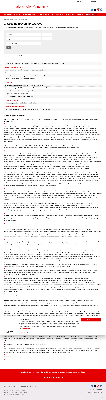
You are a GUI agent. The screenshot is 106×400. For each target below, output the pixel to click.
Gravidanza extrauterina (61, 218)
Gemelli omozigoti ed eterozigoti (37, 215)
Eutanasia (84, 197)
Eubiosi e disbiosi (77, 197)
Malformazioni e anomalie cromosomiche (84, 251)
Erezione (29, 195)
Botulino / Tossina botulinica (10, 147)
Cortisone (63, 166)
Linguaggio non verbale (78, 243)
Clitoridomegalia (36, 161)
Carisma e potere (90, 153)
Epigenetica (99, 193)
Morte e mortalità (40, 260)
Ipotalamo (20, 236)
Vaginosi (71, 348)
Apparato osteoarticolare (58, 136)
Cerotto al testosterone (9, 157)
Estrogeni (43, 197)
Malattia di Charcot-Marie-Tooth (78, 249)
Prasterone (6, 287)
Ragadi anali (42, 300)
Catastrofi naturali (47, 155)
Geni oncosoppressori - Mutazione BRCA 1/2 (83, 215)
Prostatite (54, 289)
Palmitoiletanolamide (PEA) (10, 278)
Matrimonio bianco (8, 254)
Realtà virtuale (58, 302)
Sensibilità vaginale (49, 313)
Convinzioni (29, 166)
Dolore (17, 182)
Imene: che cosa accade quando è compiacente (19, 91)
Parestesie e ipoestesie (67, 278)
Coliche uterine (97, 161)
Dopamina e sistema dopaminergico (47, 185)
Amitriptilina (18, 132)
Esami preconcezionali (59, 195)
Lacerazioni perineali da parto (24, 241)
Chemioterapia (81, 157)
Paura (60, 280)
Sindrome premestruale (51, 322)
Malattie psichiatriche (51, 251)
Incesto (41, 231)
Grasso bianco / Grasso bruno (33, 218)
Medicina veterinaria (29, 254)
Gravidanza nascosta (73, 218)
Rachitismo (6, 300)
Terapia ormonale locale (29, 336)
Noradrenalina (50, 266)
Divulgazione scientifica (9, 182)
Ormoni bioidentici (32, 272)
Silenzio (98, 315)
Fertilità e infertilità (44, 207)
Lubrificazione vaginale (30, 244)
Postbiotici (88, 286)
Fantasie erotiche (28, 203)
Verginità (6, 350)
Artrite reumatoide (8, 137)
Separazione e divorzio (94, 313)
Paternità (27, 280)
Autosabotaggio (94, 139)
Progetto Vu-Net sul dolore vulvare (26, 289)
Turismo (92, 340)
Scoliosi (5, 311)
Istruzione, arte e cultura (79, 236)
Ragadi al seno (34, 300)
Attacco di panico (97, 137)
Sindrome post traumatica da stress (36, 322)
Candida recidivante (19, 153)
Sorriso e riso (50, 326)
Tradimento (58, 338)
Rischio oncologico (75, 305)
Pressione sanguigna (25, 287)
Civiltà (85, 159)
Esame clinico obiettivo (47, 195)
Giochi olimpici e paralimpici (64, 217)
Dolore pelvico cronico (64, 183)
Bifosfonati (58, 145)
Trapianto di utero (8, 340)
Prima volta (40, 287)
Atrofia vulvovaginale (74, 137)
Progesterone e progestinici (10, 289)
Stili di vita (34, 328)
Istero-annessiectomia (67, 236)
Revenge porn (68, 303)
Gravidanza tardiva (83, 218)
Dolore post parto (75, 183)
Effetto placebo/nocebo (9, 191)
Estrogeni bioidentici (52, 197)
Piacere (48, 282)
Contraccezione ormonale (90, 164)
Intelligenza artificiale (40, 233)
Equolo (24, 195)
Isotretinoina (43, 236)
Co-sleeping (58, 161)
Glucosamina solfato (8, 218)
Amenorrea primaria (80, 130)
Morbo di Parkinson (20, 260)
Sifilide (93, 315)
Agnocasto (69, 128)
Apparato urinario (69, 136)
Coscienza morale (71, 166)
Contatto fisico (49, 164)
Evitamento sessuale (92, 197)
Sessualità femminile (35, 315)
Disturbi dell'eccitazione (9, 178)
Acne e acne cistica (56, 126)
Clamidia (90, 159)
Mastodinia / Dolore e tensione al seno (71, 252)
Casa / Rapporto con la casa (10, 155)
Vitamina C (6, 352)
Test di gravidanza (88, 336)
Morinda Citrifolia (30, 260)
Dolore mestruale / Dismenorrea (62, 182)
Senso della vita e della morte (80, 313)
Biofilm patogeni (66, 145)
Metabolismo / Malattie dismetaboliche (61, 256)
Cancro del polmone (52, 152)
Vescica (26, 350)
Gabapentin (6, 215)
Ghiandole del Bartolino (15, 217)
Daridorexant (7, 172)
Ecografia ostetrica (32, 190)
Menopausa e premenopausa (86, 254)
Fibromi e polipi (94, 207)
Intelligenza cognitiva (52, 233)
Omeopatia (52, 270)
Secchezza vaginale (69, 311)
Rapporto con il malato (64, 300)
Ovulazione (32, 274)
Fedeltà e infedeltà (20, 207)
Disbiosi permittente (45, 176)
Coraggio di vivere (46, 166)
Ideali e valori (10, 229)
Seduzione (88, 311)
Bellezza (53, 145)
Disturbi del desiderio (92, 176)
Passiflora (21, 280)
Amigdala (11, 132)
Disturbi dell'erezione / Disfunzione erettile (26, 178)
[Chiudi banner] (103, 383)
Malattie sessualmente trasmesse (65, 251)
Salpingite (27, 310)
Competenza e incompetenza (59, 163)
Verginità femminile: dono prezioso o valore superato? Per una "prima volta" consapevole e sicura (34, 63)
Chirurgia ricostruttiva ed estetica (23, 159)
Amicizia (6, 132)
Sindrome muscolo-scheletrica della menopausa (15, 322)
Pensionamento (7, 282)
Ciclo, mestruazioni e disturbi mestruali (41, 159)
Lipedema (6, 244)
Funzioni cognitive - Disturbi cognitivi (32, 210)
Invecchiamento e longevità (50, 235)
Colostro (28, 163)
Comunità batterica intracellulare (12, 164)
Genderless (49, 215)
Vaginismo (65, 348)
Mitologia (90, 258)
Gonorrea (23, 218)
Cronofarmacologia (61, 168)
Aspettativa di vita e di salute (51, 137)
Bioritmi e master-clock (77, 145)
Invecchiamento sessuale (77, 235)
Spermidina (57, 326)
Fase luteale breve (33, 205)
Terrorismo (69, 336)
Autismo (19, 139)
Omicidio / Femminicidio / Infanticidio (65, 270)
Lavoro (52, 241)
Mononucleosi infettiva (9, 260)
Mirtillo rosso (58, 258)
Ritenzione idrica (85, 305)
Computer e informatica (84, 163)
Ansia (43, 134)
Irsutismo (36, 236)
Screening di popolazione (14, 311)
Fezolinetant (64, 207)
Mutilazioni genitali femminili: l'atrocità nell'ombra (21, 103)
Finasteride (18, 209)
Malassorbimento (61, 249)
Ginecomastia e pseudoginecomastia (47, 217)
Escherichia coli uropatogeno (88, 195)
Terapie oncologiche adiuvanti (58, 336)
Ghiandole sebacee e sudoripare (30, 217)
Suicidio (59, 328)
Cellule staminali (73, 155)
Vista (77, 350)
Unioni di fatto (42, 344)
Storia (43, 328)
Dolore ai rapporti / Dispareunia (28, 182)
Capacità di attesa (29, 153)
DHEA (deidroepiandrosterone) (11, 174)
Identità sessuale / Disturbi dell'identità (24, 229)
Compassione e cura (46, 163)
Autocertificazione (37, 139)
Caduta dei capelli (8, 152)
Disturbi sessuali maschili (10, 180)
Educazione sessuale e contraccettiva (88, 190)
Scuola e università (26, 311)
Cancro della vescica (8, 153)
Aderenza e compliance (93, 126)
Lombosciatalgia (19, 244)
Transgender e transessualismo (85, 338)
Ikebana (58, 229)
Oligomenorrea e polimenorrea (30, 270)
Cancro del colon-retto (40, 152)
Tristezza (35, 340)
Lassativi (34, 241)
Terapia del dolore (76, 334)
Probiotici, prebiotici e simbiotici (59, 287)
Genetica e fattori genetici (65, 215)
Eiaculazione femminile (40, 191)
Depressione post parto (70, 172)
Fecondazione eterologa (9, 207)
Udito (5, 344)
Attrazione (13, 139)
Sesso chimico (25, 315)
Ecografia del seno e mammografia (18, 190)
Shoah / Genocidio (80, 315)
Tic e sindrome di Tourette (22, 338)
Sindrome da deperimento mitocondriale (17, 317)
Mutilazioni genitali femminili (60, 260)
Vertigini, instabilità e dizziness (16, 350)
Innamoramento (97, 231)
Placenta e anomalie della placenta (56, 286)
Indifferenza (53, 231)
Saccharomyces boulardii (10, 310)
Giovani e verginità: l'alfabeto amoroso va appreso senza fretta (24, 85)
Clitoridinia (28, 161)
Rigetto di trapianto (44, 305)
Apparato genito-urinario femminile (31, 136)
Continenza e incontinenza (60, 164)
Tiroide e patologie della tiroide (37, 338)
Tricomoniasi (29, 340)
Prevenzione (34, 287)
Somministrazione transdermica (24, 326)
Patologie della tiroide (53, 280)
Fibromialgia (7, 209)
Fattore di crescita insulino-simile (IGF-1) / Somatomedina (52, 205)
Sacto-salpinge (20, 310)
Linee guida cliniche (49, 243)
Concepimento (24, 164)
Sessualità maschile (45, 315)
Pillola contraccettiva (79, 284)
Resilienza (26, 303)
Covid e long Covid (80, 166)
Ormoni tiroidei (41, 272)
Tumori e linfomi (85, 340)
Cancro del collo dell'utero (28, 152)
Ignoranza (52, 229)
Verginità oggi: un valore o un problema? (17, 94)
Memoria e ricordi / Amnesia (56, 254)
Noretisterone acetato (60, 266)
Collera (11, 163)
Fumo (21, 210)
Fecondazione (75, 205)
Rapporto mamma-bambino (10, 302)
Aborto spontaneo (26, 125)
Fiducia (12, 209)
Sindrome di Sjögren (44, 321)
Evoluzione (6, 199)
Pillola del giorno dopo (41, 286)
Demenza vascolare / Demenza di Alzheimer (32, 172)
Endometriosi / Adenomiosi (34, 193)
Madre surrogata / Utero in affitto (27, 249)
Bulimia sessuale (62, 147)
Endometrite (45, 193)
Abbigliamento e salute (9, 125)
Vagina (59, 348)
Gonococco (16, 218)
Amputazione (55, 132)
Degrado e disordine (16, 172)
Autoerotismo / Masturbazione (58, 139)
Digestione (6, 176)
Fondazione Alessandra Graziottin (96, 2)
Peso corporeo (28, 282)
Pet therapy (35, 282)
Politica (76, 286)
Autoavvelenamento (27, 139)
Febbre (69, 205)
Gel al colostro (20, 215)
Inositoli (5, 233)
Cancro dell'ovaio (74, 152)
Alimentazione (92, 128)
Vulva (61, 352)
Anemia (28, 134)
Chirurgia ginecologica (91, 157)
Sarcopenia (81, 310)
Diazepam (89, 174)
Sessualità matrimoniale (57, 315)
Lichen (41, 243)
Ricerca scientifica (25, 305)
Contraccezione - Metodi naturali (75, 164)
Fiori (23, 209)
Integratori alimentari (29, 233)
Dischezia (61, 176)
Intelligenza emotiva (63, 233)
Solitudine (13, 326)
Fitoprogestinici (50, 209)
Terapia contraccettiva (65, 334)
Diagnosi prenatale (72, 174)
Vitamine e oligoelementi (29, 352)
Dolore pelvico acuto (53, 183)
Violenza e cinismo (56, 350)
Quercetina (15, 295)
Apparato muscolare (46, 136)
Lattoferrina (47, 241)
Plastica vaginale (69, 286)
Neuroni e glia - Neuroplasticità (80, 264)
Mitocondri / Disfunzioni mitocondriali (77, 258)
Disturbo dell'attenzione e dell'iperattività (83, 180)
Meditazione (38, 254)
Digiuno (11, 176)
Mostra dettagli (22, 397)
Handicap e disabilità (9, 225)
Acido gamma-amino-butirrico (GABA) (26, 126)
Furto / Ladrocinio (47, 210)
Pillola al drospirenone (89, 282)
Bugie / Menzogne (43, 147)
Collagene (6, 163)
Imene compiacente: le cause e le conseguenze (19, 73)
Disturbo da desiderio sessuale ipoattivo (44, 180)
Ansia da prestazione (51, 134)
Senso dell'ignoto (68, 313)
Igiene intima (46, 229)
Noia (37, 266)
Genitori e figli (98, 215)
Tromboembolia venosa (44, 340)
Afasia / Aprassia (49, 128)
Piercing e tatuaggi (55, 282)
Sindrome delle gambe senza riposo (29, 321)
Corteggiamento (56, 166)
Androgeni (79, 132)
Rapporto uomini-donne (48, 302)
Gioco (73, 217)
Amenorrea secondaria (91, 130)
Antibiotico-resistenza (68, 134)
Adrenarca (41, 128)
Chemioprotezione (72, 157)
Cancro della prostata (94, 152)
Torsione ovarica (50, 338)
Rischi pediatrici (66, 305)
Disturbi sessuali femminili (94, 178)
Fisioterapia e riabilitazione (31, 209)
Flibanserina (71, 209)
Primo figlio (47, 287)
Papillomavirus (57, 278)
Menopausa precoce (20, 256)
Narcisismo (25, 264)
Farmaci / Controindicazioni (54, 203)
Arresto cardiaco (88, 136)
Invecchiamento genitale (64, 235)
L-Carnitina (12, 241)
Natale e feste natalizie (34, 264)
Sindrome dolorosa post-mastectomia (58, 321)
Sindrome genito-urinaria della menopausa (79, 321)
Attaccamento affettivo (86, 137)
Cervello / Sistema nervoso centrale (35, 157)
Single (59, 322)
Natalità (42, 264)
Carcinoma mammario (72, 153)
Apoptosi (20, 136)
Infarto (58, 231)
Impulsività (36, 231)
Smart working (69, 324)
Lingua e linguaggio (66, 243)
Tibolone (13, 338)
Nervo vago (57, 264)
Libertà (29, 243)
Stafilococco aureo (8, 328)
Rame (47, 300)
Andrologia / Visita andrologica (90, 132)
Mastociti (59, 252)
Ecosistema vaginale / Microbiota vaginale (48, 190)
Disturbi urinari (20, 180)
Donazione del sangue (21, 185)
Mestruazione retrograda (45, 256)
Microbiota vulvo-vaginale (32, 258)
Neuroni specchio (93, 264)
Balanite (31, 145)
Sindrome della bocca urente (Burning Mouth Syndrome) (33, 319)
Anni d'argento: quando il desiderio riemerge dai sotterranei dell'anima (27, 88)
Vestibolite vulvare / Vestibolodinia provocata (40, 350)
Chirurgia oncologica (9, 159)
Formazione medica (8, 210)
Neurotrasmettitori (30, 266)
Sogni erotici (7, 326)
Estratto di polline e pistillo (19, 197)
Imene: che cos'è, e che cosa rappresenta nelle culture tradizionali (25, 76)
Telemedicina (33, 334)
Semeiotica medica (8, 313)
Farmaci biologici (80, 203)
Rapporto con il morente (76, 300)
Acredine (64, 126)
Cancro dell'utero (84, 152)
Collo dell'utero (17, 163)
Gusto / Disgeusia (12, 220)
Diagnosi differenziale (41, 174)
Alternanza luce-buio (54, 130)
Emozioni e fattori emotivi (10, 193)
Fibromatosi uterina (84, 207)
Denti (45, 172)
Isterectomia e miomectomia (53, 236)
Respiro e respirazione (35, 303)
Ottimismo (93, 272)
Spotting (83, 326)
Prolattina (43, 289)
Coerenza (83, 161)
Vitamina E (19, 352)
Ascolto (26, 137)
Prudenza (78, 289)
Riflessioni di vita (35, 305)
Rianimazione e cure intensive (80, 303)
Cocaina (64, 161)
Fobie (92, 209)
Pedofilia (75, 280)
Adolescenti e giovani (9, 128)
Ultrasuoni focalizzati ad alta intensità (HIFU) (27, 344)
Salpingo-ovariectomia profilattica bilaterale (41, 310)
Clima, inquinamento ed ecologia (11, 161)
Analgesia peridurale (64, 132)
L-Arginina (6, 241)
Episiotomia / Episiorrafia (15, 195)
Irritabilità (30, 236)
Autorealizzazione (84, 139)
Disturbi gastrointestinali (61, 178)
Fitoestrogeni (43, 209)
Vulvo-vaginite (67, 352)
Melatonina (45, 254)
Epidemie (92, 193)
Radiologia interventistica (16, 300)
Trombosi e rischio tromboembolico (59, 340)
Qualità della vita (8, 295)
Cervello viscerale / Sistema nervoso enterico (56, 157)
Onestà (95, 270)
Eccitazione (6, 190)
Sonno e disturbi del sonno (39, 326)
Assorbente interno (63, 137)
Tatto (27, 334)
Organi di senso (17, 272)
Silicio (5, 317)
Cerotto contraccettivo (21, 157)
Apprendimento (79, 136)
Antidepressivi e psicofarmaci (81, 134)
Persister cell (20, 282)
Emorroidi (94, 191)
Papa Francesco (37, 278)
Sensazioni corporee (18, 313)
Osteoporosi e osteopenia (84, 272)
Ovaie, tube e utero (8, 274)
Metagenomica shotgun (77, 256)
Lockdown (12, 244)
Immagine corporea (78, 229)
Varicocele (97, 348)
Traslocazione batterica (19, 340)
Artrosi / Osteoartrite (19, 137)
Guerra (5, 220)
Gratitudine (44, 218)
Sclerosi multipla (94, 310)
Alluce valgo (33, 130)
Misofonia (65, 258)
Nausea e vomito (50, 264)
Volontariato (42, 352)
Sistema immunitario (90, 322)
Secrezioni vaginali (80, 311)
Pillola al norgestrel (8, 284)
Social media (84, 324)
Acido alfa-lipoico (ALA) (77, 125)
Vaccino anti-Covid (29, 348)
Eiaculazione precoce (53, 191)
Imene (62, 229)
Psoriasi (5, 291)
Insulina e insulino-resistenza (15, 233)
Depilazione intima (52, 172)
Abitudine (18, 125)
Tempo (51, 334)
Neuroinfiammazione (66, 264)
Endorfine (52, 193)
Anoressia (38, 134)
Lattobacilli (40, 241)
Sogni (98, 324)
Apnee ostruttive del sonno (10, 136)
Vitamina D (12, 352)
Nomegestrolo (42, 266)
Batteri (41, 145)
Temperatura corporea (42, 334)
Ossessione (61, 272)
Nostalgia (69, 266)
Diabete (21, 174)
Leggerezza (87, 241)
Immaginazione (69, 229)
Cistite (71, 159)
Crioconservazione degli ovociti (11, 168)
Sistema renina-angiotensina (41, 324)
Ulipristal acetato (11, 344)
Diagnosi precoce (51, 174)
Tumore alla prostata (74, 340)
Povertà (98, 286)
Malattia (68, 249)
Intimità (33, 235)
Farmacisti (15, 205)
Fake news (6, 203)
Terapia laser (19, 336)
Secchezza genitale (36, 311)
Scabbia (87, 310)
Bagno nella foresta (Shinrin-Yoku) (20, 145)
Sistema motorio (16, 324)
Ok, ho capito (90, 385)
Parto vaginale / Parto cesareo (11, 280)
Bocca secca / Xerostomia (94, 145)
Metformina (87, 256)
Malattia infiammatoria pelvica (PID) (12, 251)
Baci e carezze (7, 145)
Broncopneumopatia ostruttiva (31, 147)
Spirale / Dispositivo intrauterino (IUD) (70, 326)
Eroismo (39, 195)
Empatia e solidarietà (22, 193)
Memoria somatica (68, 254)
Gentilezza (6, 217)
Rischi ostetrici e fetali (56, 305)
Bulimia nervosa (53, 147)
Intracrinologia (39, 235)
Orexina (11, 272)
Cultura (77, 168)
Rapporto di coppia (88, 300)
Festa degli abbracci (55, 207)
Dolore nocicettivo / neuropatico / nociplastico (14, 183)
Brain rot (20, 147)
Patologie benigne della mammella (38, 280)
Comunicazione (94, 163)
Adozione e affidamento (20, 128)
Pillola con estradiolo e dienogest (22, 284)
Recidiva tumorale (84, 302)
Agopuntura (75, 128)
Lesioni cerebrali (8, 243)
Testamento (96, 336)
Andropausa (7, 134)
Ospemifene (54, 272)
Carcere (63, 153)
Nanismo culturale (16, 264)
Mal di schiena (52, 249)
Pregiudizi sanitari (14, 287)
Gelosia (27, 215)
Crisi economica (42, 168)
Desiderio (86, 172)
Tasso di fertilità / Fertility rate (18, 334)
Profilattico (77, 287)
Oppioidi (6, 272)
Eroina (34, 195)
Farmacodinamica (24, 205)
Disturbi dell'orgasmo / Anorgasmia (46, 178)
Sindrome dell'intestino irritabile (51, 317)
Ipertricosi (6, 236)
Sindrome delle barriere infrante (11, 321)
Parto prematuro (85, 278)
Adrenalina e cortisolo (33, 128)
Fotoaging (16, 210)
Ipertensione (96, 235)
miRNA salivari (50, 258)
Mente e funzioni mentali (32, 256)
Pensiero (94, 280)
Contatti (80, 14)
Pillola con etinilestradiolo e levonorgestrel (63, 284)
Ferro (37, 207)
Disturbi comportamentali (80, 176)
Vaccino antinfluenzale (51, 348)
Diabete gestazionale (29, 174)
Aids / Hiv (82, 128)
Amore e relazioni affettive (44, 132)
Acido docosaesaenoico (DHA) (91, 125)
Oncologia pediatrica (88, 270)
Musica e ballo (48, 260)
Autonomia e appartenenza (72, 139)
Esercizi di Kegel (7, 197)
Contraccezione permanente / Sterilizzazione (14, 166)
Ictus (5, 229)
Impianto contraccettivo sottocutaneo (23, 231)
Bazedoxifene (47, 145)
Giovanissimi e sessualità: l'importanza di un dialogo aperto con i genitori (27, 109)
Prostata (48, 289)
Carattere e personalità (40, 153)
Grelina (91, 218)
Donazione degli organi (9, 185)
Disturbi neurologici (82, 178)
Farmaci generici (89, 203)
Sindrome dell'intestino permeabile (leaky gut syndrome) (74, 317)
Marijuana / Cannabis (9, 252)
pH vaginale (42, 282)
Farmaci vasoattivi (8, 205)
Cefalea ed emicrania (58, 155)
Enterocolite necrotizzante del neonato (72, 193)
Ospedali (48, 272)
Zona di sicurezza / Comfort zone (21, 361)
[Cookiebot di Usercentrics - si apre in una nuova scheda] (9, 397)
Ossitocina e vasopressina (71, 272)
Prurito (83, 289)
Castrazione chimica (36, 155)
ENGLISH (100, 14)
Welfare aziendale (8, 356)
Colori (23, 163)
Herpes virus (18, 225)
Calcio (14, 152)
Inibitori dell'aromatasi (86, 231)
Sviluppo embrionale (93, 328)
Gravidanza (51, 218)
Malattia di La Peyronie (93, 249)
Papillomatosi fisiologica (47, 278)
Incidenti (46, 231)
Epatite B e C (86, 193)
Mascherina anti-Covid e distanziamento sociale (27, 252)
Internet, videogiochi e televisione (77, 233)
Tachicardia (6, 334)
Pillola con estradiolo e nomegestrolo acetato (41, 284)
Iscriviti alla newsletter (81, 2)
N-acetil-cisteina (7, 264)
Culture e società (85, 168)
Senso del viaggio (59, 313)
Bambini (36, 145)
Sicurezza (88, 315)
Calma (18, 152)
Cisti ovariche (66, 159)
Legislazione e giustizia (96, 241)
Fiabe (69, 207)
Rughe (91, 305)
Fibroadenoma (75, 207)
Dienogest (95, 174)
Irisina (25, 236)
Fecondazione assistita (85, 205)
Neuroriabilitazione (20, 266)
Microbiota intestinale (20, 258)
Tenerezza (56, 334)
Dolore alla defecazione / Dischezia (45, 182)
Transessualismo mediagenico (69, 338)
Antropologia (92, 134)
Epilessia (6, 195)
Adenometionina (82, 126)
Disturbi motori (72, 178)
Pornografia (82, 286)
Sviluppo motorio (8, 330)
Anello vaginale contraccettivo (18, 134)
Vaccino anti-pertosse (40, 348)
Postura (94, 286)
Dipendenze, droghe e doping (22, 176)
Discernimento (54, 176)
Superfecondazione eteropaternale (70, 328)
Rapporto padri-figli (36, 302)
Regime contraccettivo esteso (10, 303)
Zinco (11, 361)
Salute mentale (74, 310)
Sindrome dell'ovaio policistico (11, 319)
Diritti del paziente (34, 176)
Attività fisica (7, 139)
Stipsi (39, 328)
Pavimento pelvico (67, 280)
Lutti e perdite (40, 244)
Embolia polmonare (77, 191)
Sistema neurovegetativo (27, 324)
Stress (47, 328)
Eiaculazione (31, 191)
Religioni (21, 303)
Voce (37, 352)
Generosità (55, 215)
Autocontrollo (46, 139)
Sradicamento (89, 326)
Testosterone (7, 338)
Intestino (28, 235)
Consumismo (42, 164)
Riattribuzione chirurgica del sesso (12, 305)
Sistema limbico (7, 324)
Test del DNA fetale (77, 336)
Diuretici (96, 180)
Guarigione (96, 218)
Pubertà (10, 291)
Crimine (88, 166)
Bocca (85, 145)
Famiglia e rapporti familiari (16, 203)
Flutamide (87, 209)
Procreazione (71, 287)
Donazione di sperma (33, 185)
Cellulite (80, 155)
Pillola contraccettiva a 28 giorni (93, 284)
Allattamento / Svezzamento (10, 130)
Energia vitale (59, 193)
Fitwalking (64, 209)
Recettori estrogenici (74, 302)
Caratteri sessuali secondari (53, 153)
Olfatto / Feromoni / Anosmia (15, 270)
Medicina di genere (18, 254)
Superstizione (83, 328)
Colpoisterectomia (36, 163)
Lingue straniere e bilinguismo (92, 243)
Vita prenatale (93, 350)
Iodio (90, 235)
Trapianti (96, 338)
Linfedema (58, 243)
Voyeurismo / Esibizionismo (52, 352)
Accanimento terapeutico (65, 125)
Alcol (86, 128)
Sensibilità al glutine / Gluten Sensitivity (34, 313)
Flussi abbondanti (79, 209)
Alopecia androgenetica (42, 130)
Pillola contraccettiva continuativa (12, 286)
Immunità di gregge (8, 231)
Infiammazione (70, 231)
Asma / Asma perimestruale (36, 137)
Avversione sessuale (8, 141)
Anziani (98, 134)
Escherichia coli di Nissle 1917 (73, 195)
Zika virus (6, 361)
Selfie (98, 311)
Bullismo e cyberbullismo (73, 147)
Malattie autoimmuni (27, 251)
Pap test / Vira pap (27, 278)
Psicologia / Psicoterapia (92, 289)
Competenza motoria (72, 163)
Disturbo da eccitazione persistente (63, 180)
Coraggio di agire (37, 166)
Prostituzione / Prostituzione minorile (66, 289)
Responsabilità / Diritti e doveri (49, 303)
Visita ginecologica (70, 350)
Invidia (86, 235)
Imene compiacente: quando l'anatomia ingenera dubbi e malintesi (25, 70)
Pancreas (20, 278)
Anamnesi (73, 132)
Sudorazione (53, 328)
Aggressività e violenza (60, 128)
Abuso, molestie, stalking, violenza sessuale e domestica (44, 125)
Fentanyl (33, 207)
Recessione (65, 302)
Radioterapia (26, 300)
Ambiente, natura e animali (67, 130)
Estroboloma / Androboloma (33, 197)
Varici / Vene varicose (89, 348)
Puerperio (15, 291)
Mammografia (98, 251)
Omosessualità (78, 270)
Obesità (5, 270)
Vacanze (6, 348)
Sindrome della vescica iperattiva (82, 319)
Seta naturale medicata (69, 315)
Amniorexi (24, 132)
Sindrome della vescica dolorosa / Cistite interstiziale (60, 319)
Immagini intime (88, 229)
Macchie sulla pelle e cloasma (11, 249)
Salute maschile (66, 310)
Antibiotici (59, 134)
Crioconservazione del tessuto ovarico (29, 168)
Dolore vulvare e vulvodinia (87, 183)
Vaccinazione (12, 348)
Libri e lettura (35, 243)
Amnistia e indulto (32, 132)
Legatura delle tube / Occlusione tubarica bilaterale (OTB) (69, 241)
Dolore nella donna (85, 182)
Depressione (61, 172)
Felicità (27, 207)
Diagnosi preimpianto (62, 174)
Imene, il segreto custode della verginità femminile (20, 78)
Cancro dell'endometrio (63, 152)
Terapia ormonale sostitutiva (43, 336)
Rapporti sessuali (54, 300)
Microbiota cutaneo (95, 256)
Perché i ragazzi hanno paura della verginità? (19, 96)
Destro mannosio (93, 172)
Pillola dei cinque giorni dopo (28, 286)
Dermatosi (79, 172)
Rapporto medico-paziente (24, 302)
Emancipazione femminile (65, 191)
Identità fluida (38, 229)
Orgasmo (24, 272)
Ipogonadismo (13, 236)
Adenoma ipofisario (72, 126)
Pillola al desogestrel (78, 282)
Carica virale (81, 153)
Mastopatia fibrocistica (86, 252)
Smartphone (77, 324)
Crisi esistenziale (51, 168)
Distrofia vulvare (69, 176)
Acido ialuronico (40, 126)
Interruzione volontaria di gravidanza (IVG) (14, 235)
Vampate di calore (78, 348)
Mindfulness (43, 258)
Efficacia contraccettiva (21, 191)
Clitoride (22, 161)
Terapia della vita (86, 334)
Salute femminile (57, 310)
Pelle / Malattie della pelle (85, 280)
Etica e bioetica (61, 197)
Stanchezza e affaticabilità (20, 328)
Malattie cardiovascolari (39, 251)
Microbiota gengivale (9, 258)
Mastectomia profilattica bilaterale (47, 252)
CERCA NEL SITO (90, 14)
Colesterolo (89, 161)
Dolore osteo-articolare (32, 183)
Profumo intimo (85, 287)
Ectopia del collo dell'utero (65, 190)
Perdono (14, 282)
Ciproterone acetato (56, 159)
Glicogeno (89, 217)
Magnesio (38, 249)
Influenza (77, 231)
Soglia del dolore (92, 324)
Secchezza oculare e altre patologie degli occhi (53, 311)
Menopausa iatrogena (9, 256)
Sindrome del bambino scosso (35, 317)
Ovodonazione (25, 274)
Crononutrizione (71, 168)
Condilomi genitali (33, 164)
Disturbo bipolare (29, 180)
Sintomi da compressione (68, 322)
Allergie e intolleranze (23, 130)
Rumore (96, 305)
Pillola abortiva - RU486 (66, 282)
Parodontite (77, 278)
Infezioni (63, 231)
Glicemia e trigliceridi (81, 217)
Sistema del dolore (79, 322)
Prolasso (37, 289)
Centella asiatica (87, 155)
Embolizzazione (86, 191)
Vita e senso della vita (84, 350)
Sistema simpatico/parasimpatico (56, 324)
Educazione (75, 190)
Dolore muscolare (75, 182)
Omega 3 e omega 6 (43, 270)
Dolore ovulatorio (43, 183)
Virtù (63, 350)
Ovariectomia (17, 274)
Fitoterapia (58, 209)
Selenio (93, 311)
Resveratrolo (61, 303)
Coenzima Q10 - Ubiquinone (73, 161)
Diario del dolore (82, 174)
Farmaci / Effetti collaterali (68, 203)
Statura (29, 328)
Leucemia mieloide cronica (19, 243)
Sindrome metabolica (95, 321)
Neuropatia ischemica (9, 266)
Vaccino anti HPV (20, 348)
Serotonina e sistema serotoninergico (12, 315)
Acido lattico (48, 126)
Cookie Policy (27, 393)
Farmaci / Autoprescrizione (40, 203)
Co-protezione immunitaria (47, 161)
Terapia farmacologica (9, 336)
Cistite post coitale (78, 159)
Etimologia (68, 197)
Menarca (76, 254)
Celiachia (66, 155)
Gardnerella (13, 215)
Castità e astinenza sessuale (24, 155)
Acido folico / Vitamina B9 (10, 126)
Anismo (33, 134)
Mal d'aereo (44, 249)
